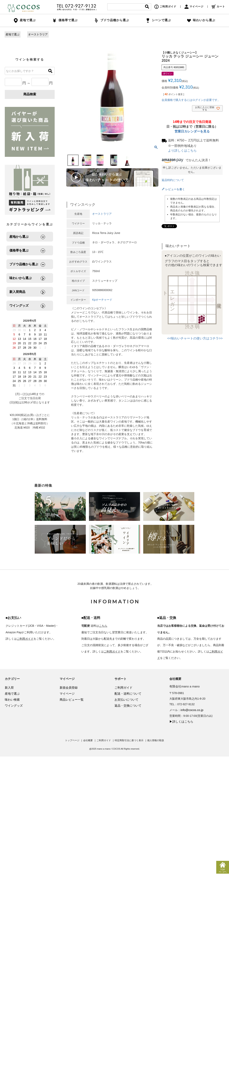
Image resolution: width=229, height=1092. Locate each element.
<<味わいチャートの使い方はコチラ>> (195, 338)
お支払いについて (126, 699)
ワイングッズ (14, 705)
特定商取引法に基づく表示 (129, 740)
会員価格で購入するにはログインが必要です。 (191, 99)
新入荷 (9, 687)
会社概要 (88, 740)
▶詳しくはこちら (181, 721)
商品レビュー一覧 (72, 699)
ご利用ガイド (165, 6)
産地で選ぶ (13, 34)
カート (218, 6)
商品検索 (29, 94)
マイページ (194, 6)
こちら (103, 625)
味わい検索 (12, 699)
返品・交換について (127, 705)
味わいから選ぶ (201, 20)
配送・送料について (127, 693)
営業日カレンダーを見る (192, 131)
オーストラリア (38, 34)
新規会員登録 (69, 687)
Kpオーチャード (102, 299)
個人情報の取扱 (155, 740)
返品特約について (173, 180)
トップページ (72, 740)
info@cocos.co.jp (192, 710)
